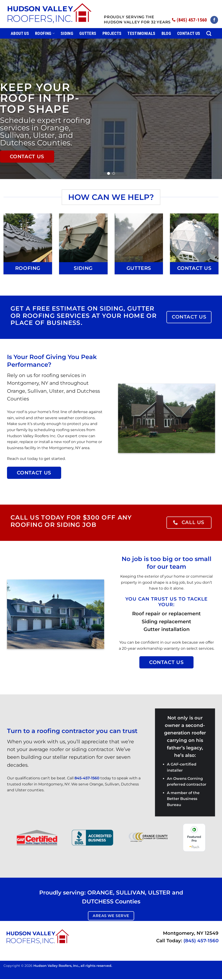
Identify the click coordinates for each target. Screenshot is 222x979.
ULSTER (159, 892)
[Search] (208, 33)
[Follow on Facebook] (214, 20)
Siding (67, 33)
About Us (20, 33)
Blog (166, 33)
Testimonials (141, 33)
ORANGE (100, 892)
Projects (112, 33)
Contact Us (188, 33)
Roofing (45, 33)
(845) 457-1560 (200, 940)
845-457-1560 (86, 778)
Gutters (87, 33)
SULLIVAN (130, 892)
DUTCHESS (97, 901)
